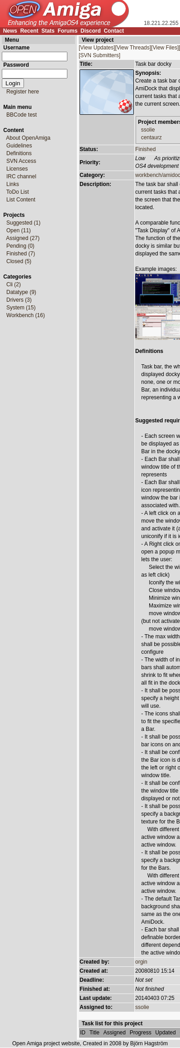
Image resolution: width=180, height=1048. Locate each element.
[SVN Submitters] (99, 55)
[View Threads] (133, 47)
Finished (145, 149)
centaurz (151, 137)
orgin (141, 962)
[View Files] (165, 47)
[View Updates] (97, 47)
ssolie (148, 130)
